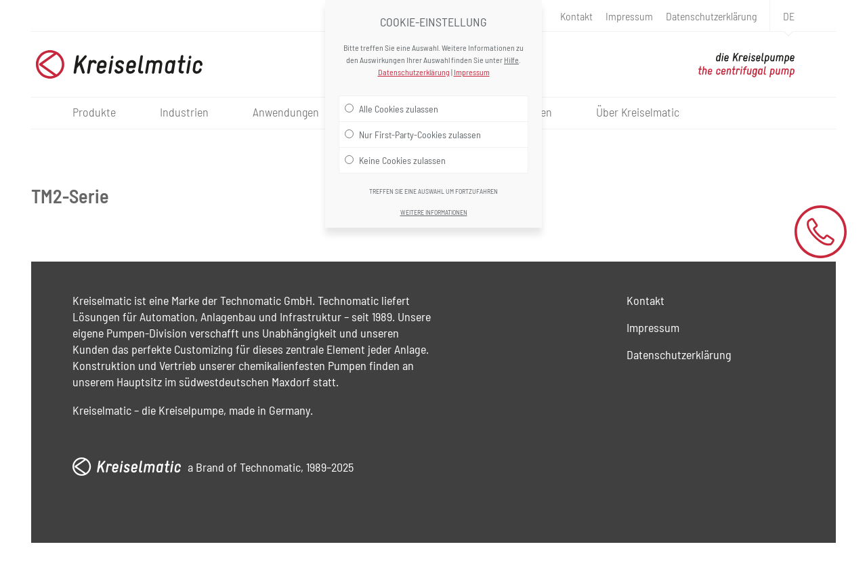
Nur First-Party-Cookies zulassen (413, 134)
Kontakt (576, 15)
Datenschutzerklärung (711, 15)
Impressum (629, 15)
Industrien (184, 111)
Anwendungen (286, 111)
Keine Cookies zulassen (395, 160)
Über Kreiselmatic (637, 111)
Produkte (94, 111)
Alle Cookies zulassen (391, 108)
